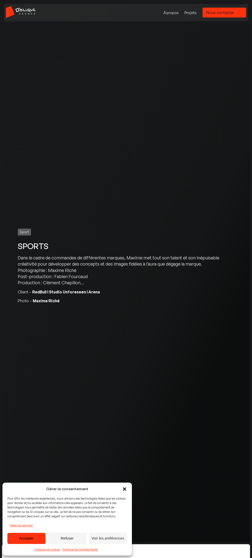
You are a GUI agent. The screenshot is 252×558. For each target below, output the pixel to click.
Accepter (26, 538)
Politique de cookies (47, 549)
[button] (124, 489)
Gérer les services (21, 525)
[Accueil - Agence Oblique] (21, 12)
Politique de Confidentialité (80, 549)
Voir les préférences (108, 538)
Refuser (67, 538)
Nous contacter (220, 12)
